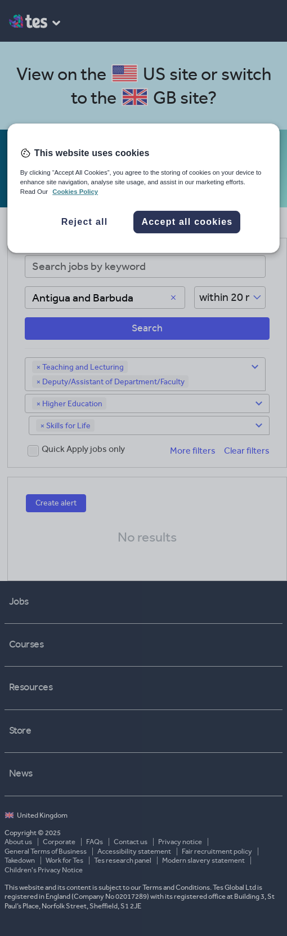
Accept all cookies (186, 222)
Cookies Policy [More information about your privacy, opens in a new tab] (75, 191)
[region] (143, 188)
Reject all (84, 222)
